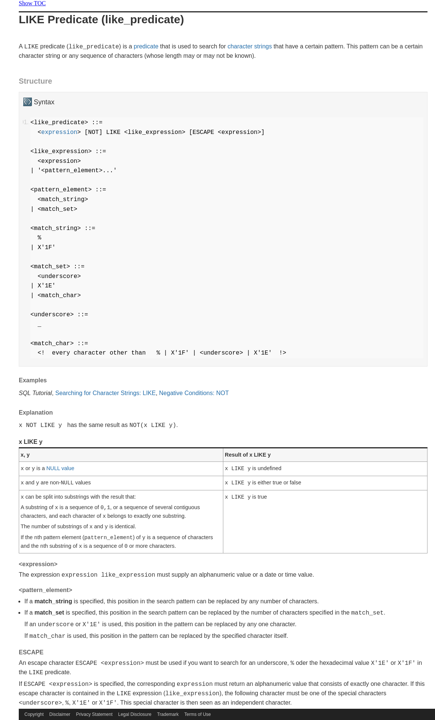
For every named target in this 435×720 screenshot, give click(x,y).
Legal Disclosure (135, 714)
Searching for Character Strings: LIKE (105, 393)
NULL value (60, 468)
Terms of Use (197, 714)
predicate (146, 46)
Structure (35, 81)
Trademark (168, 714)
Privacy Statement (94, 714)
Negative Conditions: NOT (194, 393)
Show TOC (32, 3)
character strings (249, 46)
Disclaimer (59, 714)
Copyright (34, 714)
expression (59, 132)
